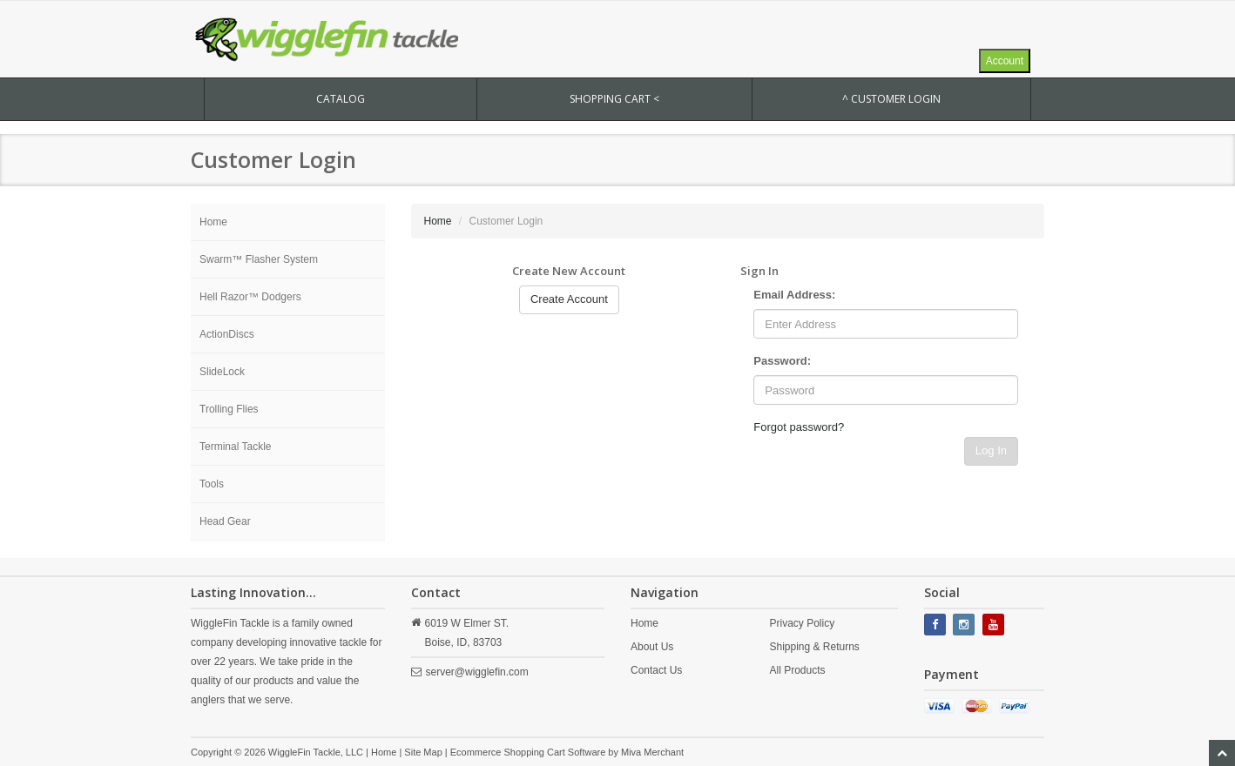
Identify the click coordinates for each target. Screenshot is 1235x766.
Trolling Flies (229, 409)
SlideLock (222, 372)
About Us (652, 647)
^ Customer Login (891, 98)
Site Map (423, 752)
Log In (991, 450)
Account (1004, 61)
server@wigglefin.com (477, 672)
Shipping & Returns (814, 647)
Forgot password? (798, 426)
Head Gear (225, 521)
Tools (211, 484)
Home (213, 222)
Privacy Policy (801, 623)
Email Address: (794, 294)
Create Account (569, 299)
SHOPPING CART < (614, 98)
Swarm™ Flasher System (258, 259)
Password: (782, 360)
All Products (797, 670)
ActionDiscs (226, 334)
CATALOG (340, 98)
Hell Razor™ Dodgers (250, 297)
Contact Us (656, 670)
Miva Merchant (652, 752)
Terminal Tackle (235, 446)
